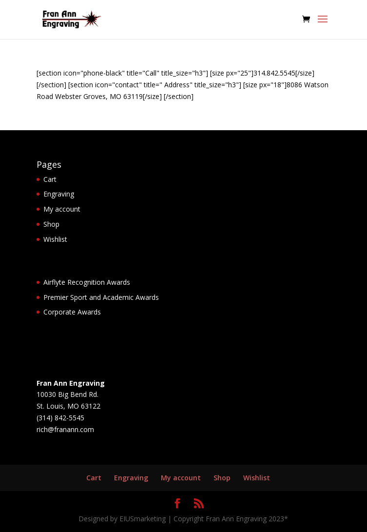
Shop (51, 224)
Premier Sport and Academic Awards (101, 297)
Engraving (58, 193)
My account (61, 209)
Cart (50, 179)
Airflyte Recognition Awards (86, 282)
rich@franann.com (65, 429)
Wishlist (55, 239)
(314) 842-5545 (60, 417)
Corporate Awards (72, 311)
